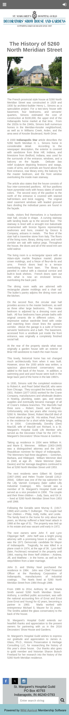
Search (62, 700)
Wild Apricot (28, 710)
